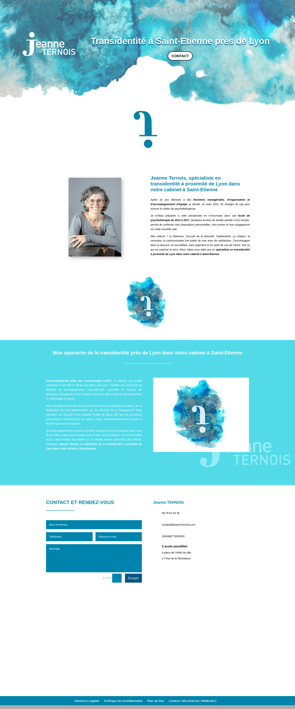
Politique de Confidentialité (123, 701)
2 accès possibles (175, 546)
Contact (180, 56)
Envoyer (133, 578)
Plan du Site (155, 701)
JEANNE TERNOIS (173, 536)
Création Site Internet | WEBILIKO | (192, 701)
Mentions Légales (87, 701)
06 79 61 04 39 (170, 513)
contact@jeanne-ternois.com (178, 524)
